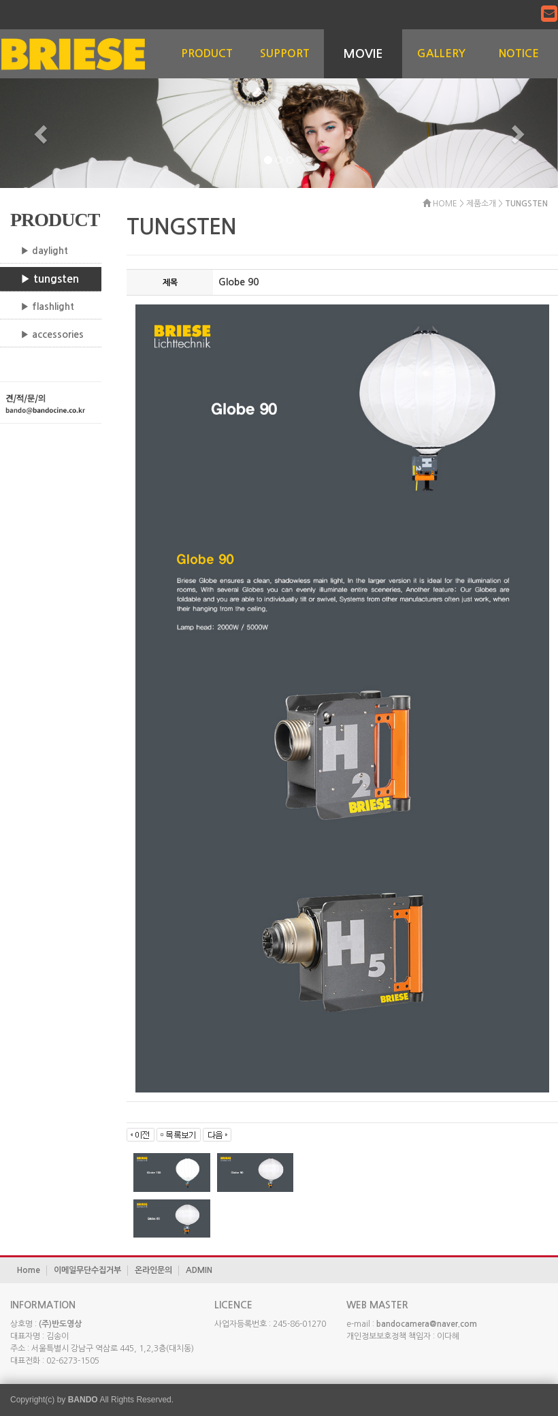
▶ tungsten (49, 279)
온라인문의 (153, 1270)
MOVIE (363, 54)
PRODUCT (207, 53)
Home (28, 1270)
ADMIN (199, 1270)
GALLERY (441, 53)
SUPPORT (285, 53)
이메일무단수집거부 (87, 1270)
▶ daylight (44, 250)
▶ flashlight (47, 306)
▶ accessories (52, 334)
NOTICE (519, 53)
